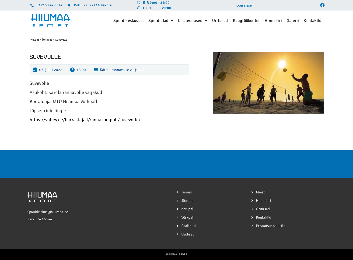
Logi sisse (244, 5)
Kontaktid (313, 20)
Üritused (220, 20)
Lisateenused (192, 20)
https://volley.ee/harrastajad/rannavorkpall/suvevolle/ (85, 120)
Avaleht (34, 40)
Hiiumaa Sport (176, 254)
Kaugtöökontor (246, 20)
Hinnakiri (273, 20)
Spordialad (160, 20)
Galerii (293, 20)
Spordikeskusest (128, 20)
